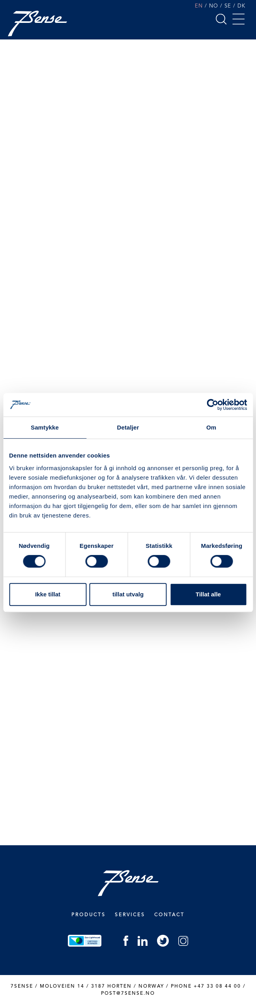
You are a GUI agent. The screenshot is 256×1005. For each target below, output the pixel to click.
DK (241, 6)
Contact (169, 915)
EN (199, 6)
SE (227, 6)
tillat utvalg (128, 594)
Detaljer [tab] (128, 427)
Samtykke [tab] (45, 427)
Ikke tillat (47, 594)
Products (88, 915)
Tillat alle (208, 594)
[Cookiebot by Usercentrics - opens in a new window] (212, 405)
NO (213, 6)
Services (130, 915)
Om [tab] (211, 427)
